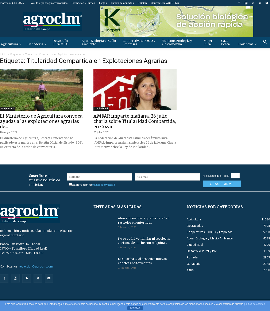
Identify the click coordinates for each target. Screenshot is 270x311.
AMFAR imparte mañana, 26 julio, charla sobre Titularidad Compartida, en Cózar (134, 121)
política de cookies (254, 304)
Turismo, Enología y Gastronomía (177, 42)
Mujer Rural (208, 42)
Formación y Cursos (83, 2)
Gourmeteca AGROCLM (165, 2)
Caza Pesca (225, 42)
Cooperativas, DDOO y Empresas (139, 42)
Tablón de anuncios (122, 2)
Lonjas (103, 2)
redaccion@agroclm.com (36, 266)
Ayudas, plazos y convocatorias (49, 2)
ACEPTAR (135, 308)
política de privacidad (103, 184)
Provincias (247, 44)
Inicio (3, 54)
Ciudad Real (101, 108)
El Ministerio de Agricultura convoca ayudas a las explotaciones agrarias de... (41, 121)
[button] (265, 42)
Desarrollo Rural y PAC (61, 42)
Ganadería (36, 44)
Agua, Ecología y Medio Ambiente (99, 42)
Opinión (142, 2)
